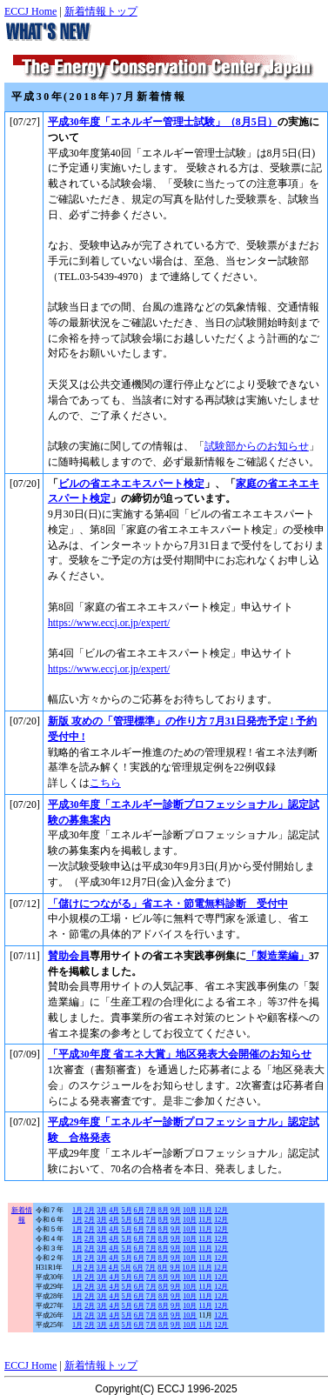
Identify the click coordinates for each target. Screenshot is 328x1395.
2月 (89, 1210)
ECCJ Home (30, 11)
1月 (77, 1210)
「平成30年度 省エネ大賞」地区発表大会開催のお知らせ (179, 1054)
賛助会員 (69, 956)
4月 (114, 1210)
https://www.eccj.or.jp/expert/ (109, 623)
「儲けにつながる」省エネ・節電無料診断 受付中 (168, 904)
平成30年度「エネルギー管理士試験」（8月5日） (163, 122)
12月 (221, 1210)
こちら (105, 783)
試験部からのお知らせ (256, 446)
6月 (139, 1210)
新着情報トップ (100, 11)
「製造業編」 (277, 956)
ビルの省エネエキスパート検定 (131, 483)
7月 (151, 1210)
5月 (126, 1210)
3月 (102, 1210)
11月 (205, 1210)
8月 (163, 1210)
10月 (190, 1210)
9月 (176, 1210)
